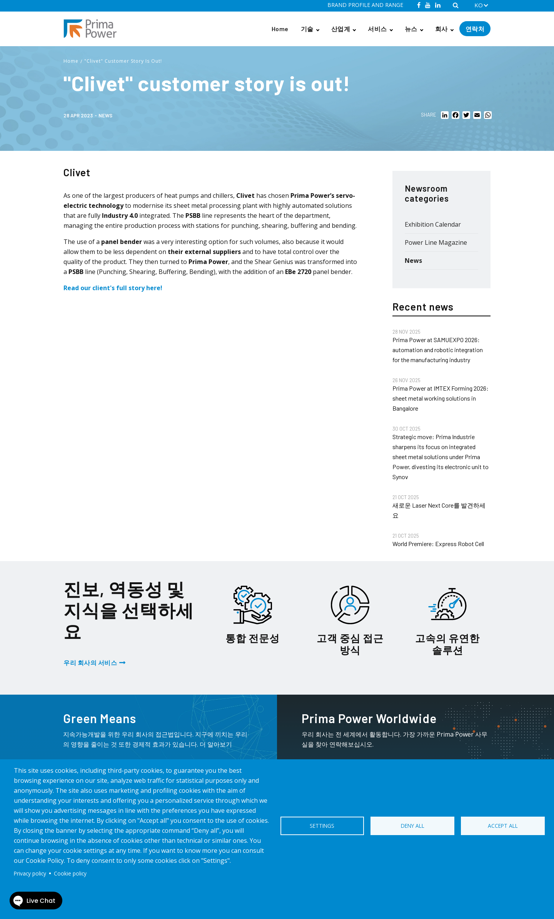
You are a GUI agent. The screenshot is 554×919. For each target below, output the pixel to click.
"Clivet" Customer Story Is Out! (123, 61)
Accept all (503, 825)
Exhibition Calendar (433, 224)
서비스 (377, 28)
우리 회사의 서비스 (90, 662)
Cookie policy (70, 873)
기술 (307, 28)
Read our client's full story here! (112, 288)
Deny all (412, 825)
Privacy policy (30, 873)
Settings (322, 825)
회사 (441, 28)
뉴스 (411, 28)
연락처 (475, 28)
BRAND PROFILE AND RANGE (365, 4)
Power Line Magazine (436, 242)
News (105, 115)
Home (280, 28)
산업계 (340, 28)
